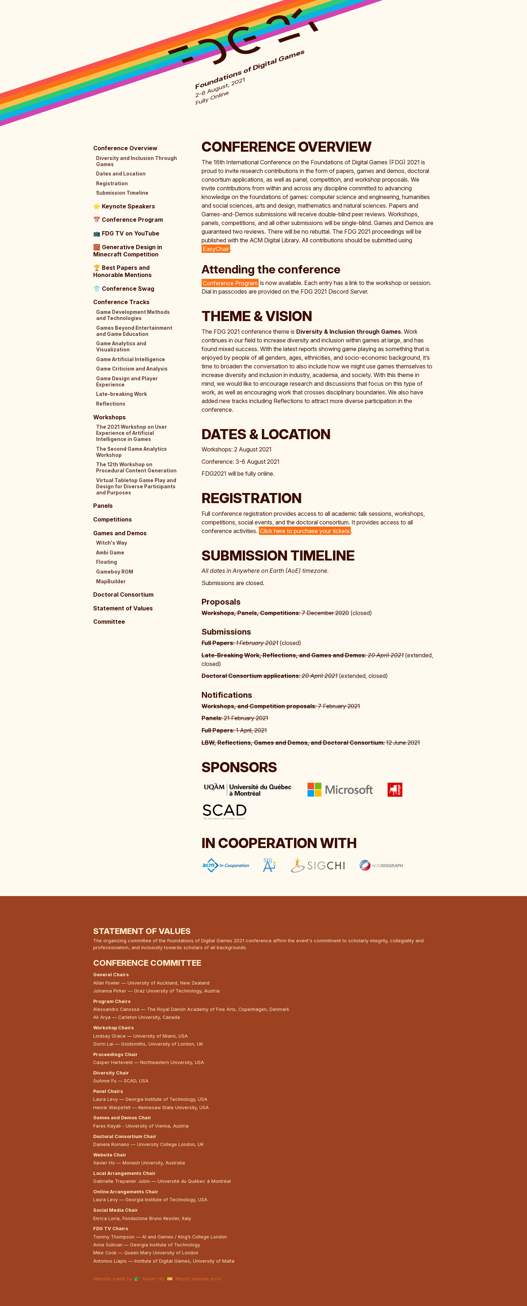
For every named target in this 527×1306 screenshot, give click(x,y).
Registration (112, 183)
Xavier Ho (153, 1278)
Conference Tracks (121, 302)
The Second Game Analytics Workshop (131, 452)
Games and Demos (120, 533)
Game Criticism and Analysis (132, 369)
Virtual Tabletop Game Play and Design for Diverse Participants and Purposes (136, 486)
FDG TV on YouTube (126, 233)
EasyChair (216, 248)
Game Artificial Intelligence (130, 359)
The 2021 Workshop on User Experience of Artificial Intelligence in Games (131, 433)
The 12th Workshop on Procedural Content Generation (136, 467)
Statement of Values (123, 608)
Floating (106, 562)
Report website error (199, 1278)
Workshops (109, 417)
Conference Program (230, 282)
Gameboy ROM (114, 572)
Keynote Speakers (124, 206)
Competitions (112, 519)
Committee (109, 621)
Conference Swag (123, 288)
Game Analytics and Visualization (121, 347)
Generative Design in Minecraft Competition (127, 250)
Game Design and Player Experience (127, 382)
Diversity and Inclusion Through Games (136, 161)
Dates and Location (121, 174)
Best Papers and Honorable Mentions (122, 271)
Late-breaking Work (121, 394)
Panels (103, 505)
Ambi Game (110, 552)
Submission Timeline (122, 193)
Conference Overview (125, 148)
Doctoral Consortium (123, 594)
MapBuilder (111, 581)
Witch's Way (111, 543)
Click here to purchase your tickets (305, 531)
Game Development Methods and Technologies (133, 315)
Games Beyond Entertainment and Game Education (134, 331)
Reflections (110, 404)
